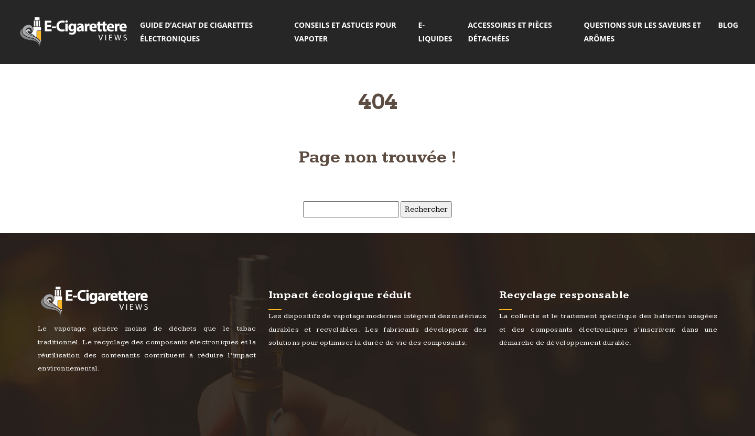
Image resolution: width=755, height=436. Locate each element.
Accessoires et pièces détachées (510, 31)
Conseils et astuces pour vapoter (345, 31)
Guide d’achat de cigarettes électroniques (196, 31)
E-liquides (435, 31)
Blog (728, 25)
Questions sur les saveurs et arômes (642, 31)
